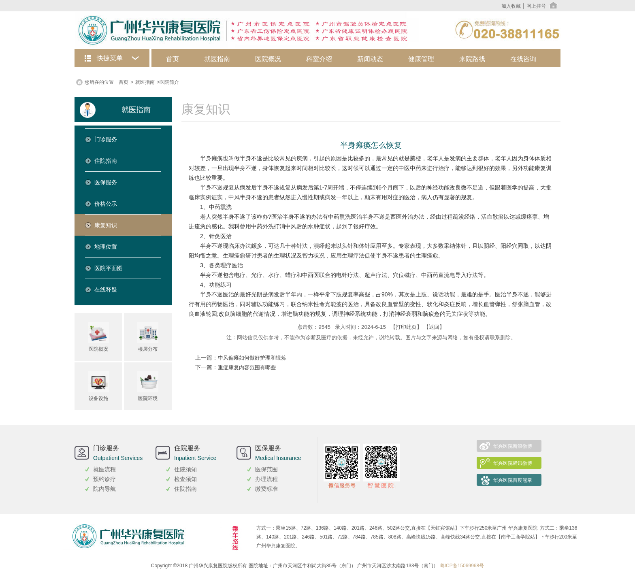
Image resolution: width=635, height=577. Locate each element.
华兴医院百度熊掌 (512, 480)
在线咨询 (523, 58)
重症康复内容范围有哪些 (247, 367)
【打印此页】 (406, 327)
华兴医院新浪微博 (512, 446)
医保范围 (266, 469)
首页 (172, 58)
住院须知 (185, 469)
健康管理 (421, 58)
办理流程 (266, 479)
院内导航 (104, 488)
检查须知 (185, 479)
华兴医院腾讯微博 (512, 463)
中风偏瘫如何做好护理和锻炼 (252, 358)
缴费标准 (266, 488)
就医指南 (217, 58)
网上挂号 (536, 6)
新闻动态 (370, 58)
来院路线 (472, 58)
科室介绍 (319, 58)
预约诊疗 (104, 479)
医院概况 (268, 58)
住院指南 (185, 488)
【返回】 (434, 327)
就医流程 (104, 469)
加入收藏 (511, 6)
